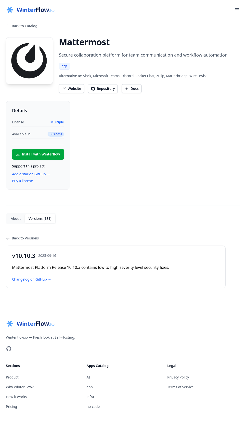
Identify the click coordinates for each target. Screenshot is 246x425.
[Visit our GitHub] (9, 349)
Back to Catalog (21, 26)
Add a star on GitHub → (31, 174)
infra (90, 396)
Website (71, 88)
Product (12, 377)
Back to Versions (22, 238)
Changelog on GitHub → (31, 279)
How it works (16, 396)
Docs (132, 88)
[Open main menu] (237, 9)
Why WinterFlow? (20, 387)
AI (88, 377)
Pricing (11, 406)
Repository (103, 88)
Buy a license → (24, 180)
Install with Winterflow (38, 154)
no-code (93, 406)
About (16, 218)
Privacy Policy (178, 377)
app (64, 66)
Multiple (57, 122)
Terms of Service (180, 387)
